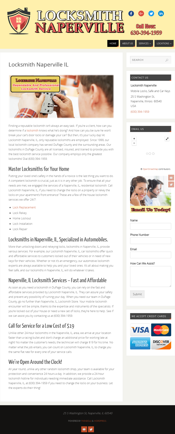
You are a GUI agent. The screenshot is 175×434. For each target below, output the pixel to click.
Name (134, 220)
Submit (137, 294)
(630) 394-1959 (140, 112)
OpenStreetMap (150, 169)
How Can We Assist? (142, 263)
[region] (61, 96)
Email (133, 249)
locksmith (32, 130)
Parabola (86, 420)
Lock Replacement (24, 207)
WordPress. (100, 420)
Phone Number (139, 235)
